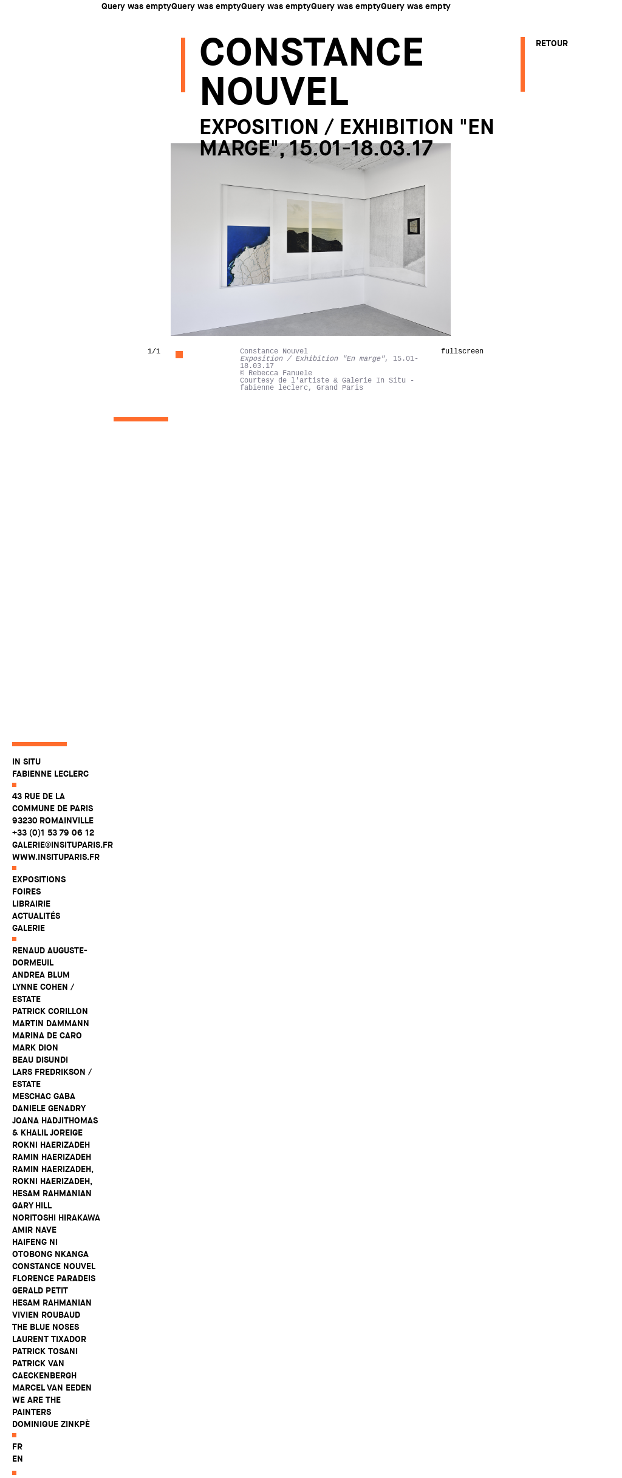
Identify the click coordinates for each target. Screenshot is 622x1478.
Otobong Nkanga (50, 1275)
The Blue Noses (45, 1348)
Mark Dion (35, 1068)
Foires (26, 912)
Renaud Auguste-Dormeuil (49, 977)
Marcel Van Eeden (52, 1408)
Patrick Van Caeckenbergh (44, 1390)
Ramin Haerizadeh (51, 1178)
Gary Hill (32, 1226)
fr (17, 1467)
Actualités (36, 936)
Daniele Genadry (49, 1129)
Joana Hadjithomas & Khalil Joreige (55, 1147)
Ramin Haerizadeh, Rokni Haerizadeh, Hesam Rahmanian (52, 1202)
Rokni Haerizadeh (51, 1165)
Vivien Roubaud (46, 1335)
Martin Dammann (50, 1044)
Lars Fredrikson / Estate (52, 1099)
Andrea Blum (41, 995)
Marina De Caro (47, 1056)
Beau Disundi (40, 1080)
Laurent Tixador (49, 1360)
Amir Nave (34, 1250)
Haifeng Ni (35, 1263)
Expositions (39, 900)
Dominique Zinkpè (51, 1445)
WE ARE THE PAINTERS (36, 1427)
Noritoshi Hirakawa (56, 1238)
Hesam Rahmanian (52, 1323)
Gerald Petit (40, 1311)
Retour (552, 43)
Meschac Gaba (43, 1117)
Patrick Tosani (45, 1372)
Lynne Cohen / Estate (43, 1014)
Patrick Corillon (50, 1032)
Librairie (31, 924)
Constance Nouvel (53, 1287)
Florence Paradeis (53, 1299)
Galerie (28, 949)
